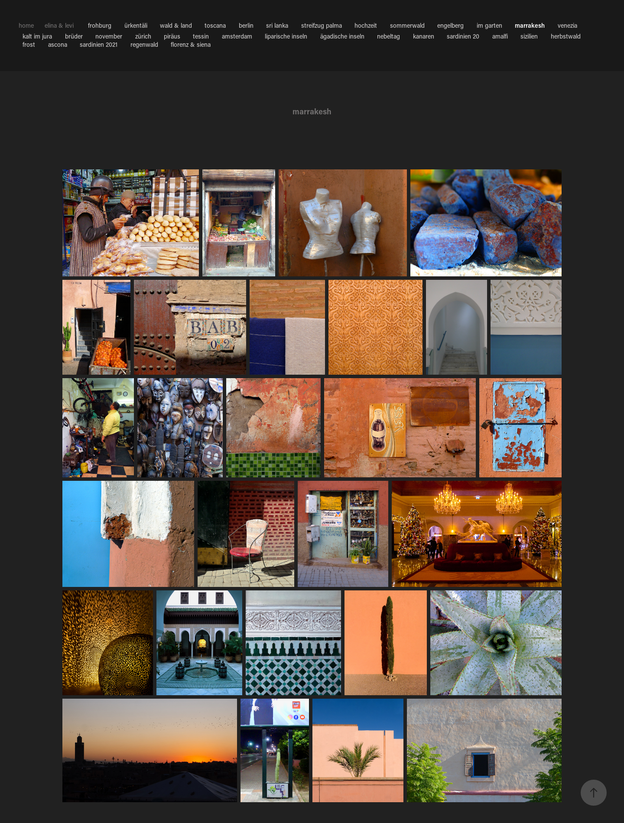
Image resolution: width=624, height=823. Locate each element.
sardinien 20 (463, 36)
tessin (201, 36)
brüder (74, 36)
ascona (57, 44)
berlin (246, 25)
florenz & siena (191, 44)
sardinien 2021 (98, 44)
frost (29, 44)
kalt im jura (37, 36)
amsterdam (237, 36)
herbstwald (566, 36)
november (108, 36)
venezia (567, 25)
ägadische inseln (342, 36)
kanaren (423, 36)
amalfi (500, 36)
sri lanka (277, 25)
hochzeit (365, 25)
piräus (172, 36)
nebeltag (388, 36)
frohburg (99, 25)
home (26, 25)
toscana (215, 25)
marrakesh (530, 25)
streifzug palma (321, 25)
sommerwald (407, 25)
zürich (143, 36)
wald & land (176, 25)
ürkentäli (135, 25)
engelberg (450, 25)
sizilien (529, 36)
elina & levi (59, 25)
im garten (489, 25)
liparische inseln (286, 36)
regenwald (144, 44)
